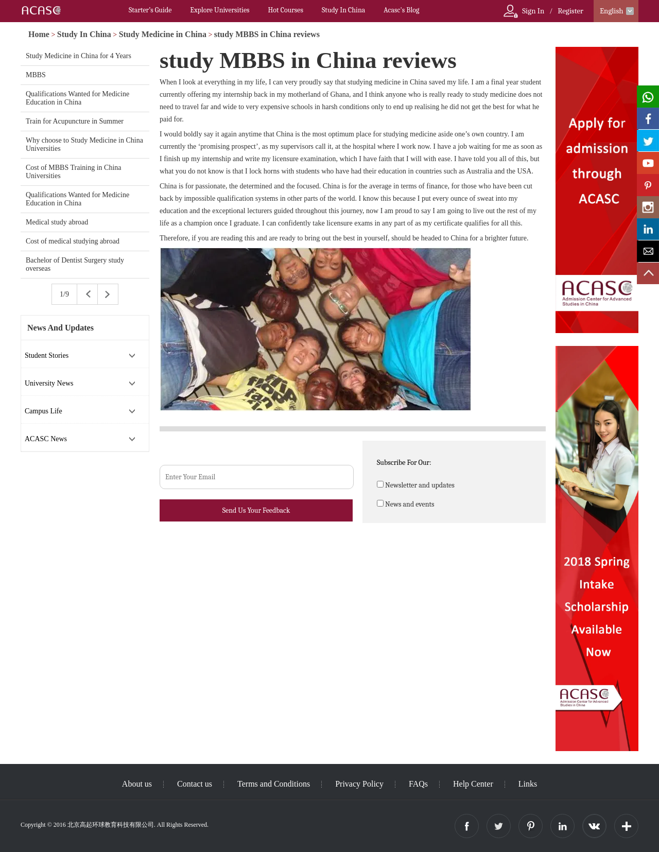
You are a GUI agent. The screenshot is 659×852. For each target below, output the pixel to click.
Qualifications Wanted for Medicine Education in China (77, 98)
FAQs (418, 783)
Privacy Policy (359, 783)
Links (527, 783)
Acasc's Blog (401, 10)
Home (38, 34)
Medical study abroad (57, 222)
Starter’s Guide (150, 10)
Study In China (343, 10)
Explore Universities (219, 10)
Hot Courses (285, 10)
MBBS (36, 75)
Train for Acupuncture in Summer (75, 121)
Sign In (533, 10)
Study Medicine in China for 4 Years (78, 56)
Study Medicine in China (162, 34)
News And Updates (60, 327)
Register (570, 10)
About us (137, 783)
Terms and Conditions (273, 783)
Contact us (194, 783)
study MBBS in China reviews (267, 34)
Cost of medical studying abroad (72, 241)
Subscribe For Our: (404, 462)
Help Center (473, 783)
